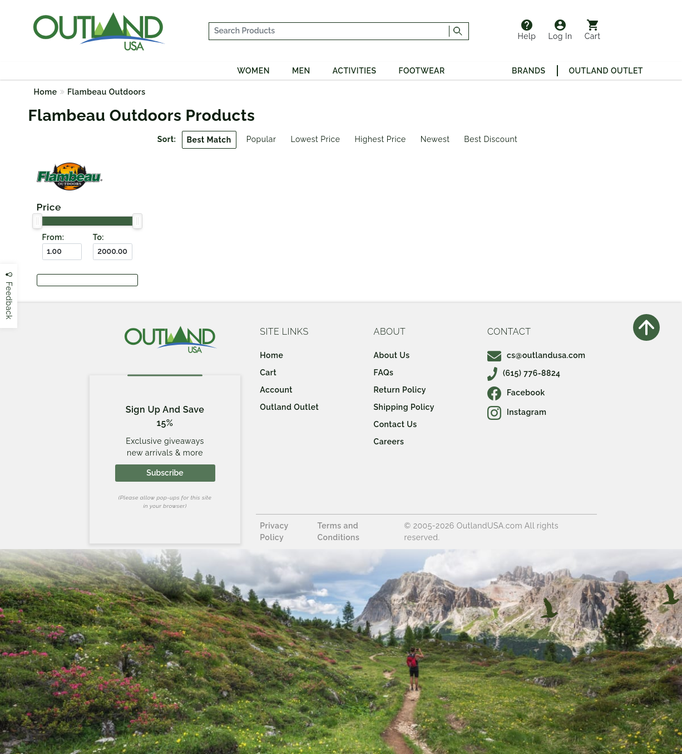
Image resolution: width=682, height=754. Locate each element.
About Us (392, 355)
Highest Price (380, 139)
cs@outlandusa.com (536, 355)
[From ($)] (62, 252)
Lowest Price (315, 139)
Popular (261, 139)
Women (253, 70)
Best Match (209, 139)
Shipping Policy (404, 407)
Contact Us (395, 424)
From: (53, 237)
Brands (528, 70)
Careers (389, 441)
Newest (435, 139)
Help (527, 30)
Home (45, 91)
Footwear (422, 70)
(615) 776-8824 (524, 373)
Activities (355, 70)
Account (276, 389)
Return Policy (400, 389)
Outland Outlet (606, 70)
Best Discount (490, 139)
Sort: (166, 139)
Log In (560, 30)
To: (98, 237)
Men (301, 70)
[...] (329, 31)
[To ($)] (112, 252)
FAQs (384, 372)
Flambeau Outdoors (106, 91)
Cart (593, 30)
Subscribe (164, 472)
